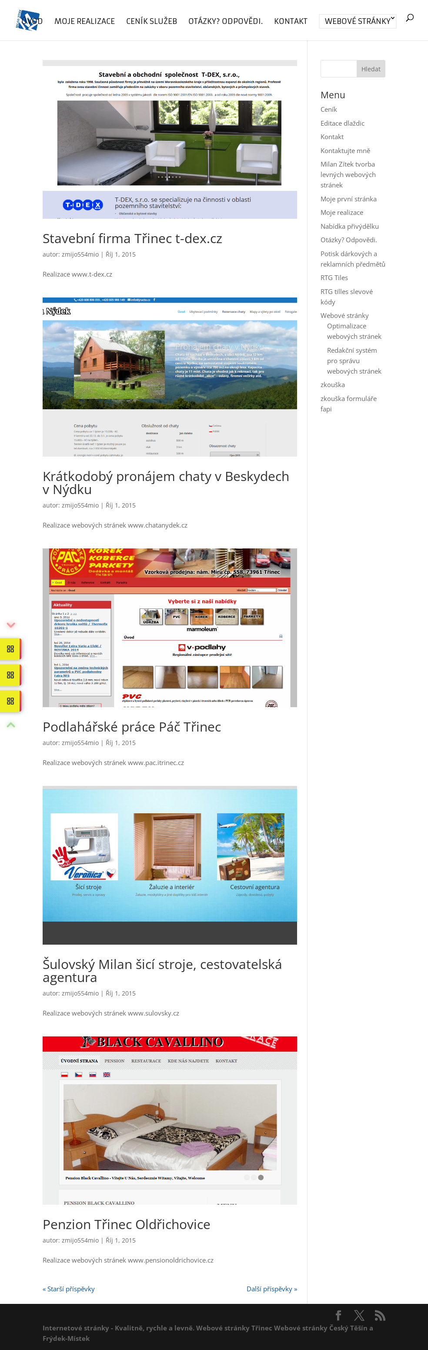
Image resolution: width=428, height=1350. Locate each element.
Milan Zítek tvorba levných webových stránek (348, 174)
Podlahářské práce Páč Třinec (132, 726)
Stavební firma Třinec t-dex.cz (132, 238)
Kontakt (291, 22)
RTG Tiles (334, 277)
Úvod (32, 22)
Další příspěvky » (272, 1288)
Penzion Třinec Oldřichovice (127, 1224)
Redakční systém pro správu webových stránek (354, 360)
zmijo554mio (80, 254)
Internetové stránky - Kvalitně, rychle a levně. (118, 1327)
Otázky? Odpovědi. (225, 22)
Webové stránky (358, 21)
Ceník (329, 109)
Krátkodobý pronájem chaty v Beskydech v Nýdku (166, 482)
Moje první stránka (349, 198)
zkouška (333, 384)
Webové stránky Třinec (234, 1327)
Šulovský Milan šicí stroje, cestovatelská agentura (162, 970)
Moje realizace (84, 22)
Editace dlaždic (342, 123)
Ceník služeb (151, 22)
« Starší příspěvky (69, 1288)
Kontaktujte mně (345, 150)
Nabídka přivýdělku (350, 226)
